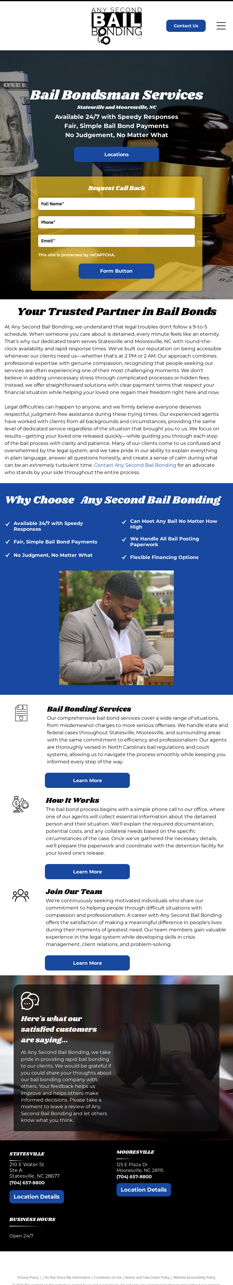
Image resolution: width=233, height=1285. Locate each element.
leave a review (67, 1106)
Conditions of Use (108, 1277)
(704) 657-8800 (27, 1183)
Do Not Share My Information (68, 1277)
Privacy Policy (28, 1277)
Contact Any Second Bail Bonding (135, 465)
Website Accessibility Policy (194, 1277)
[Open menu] (221, 25)
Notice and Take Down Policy (147, 1277)
